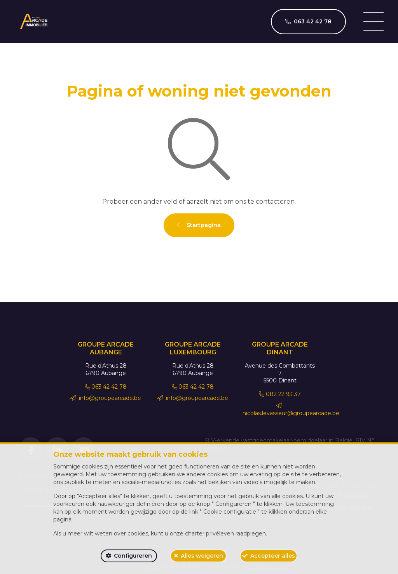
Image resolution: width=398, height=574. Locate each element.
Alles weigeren (202, 555)
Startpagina (199, 225)
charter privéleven (209, 533)
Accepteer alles (272, 555)
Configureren (133, 555)
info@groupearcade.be (105, 397)
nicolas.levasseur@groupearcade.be (291, 409)
